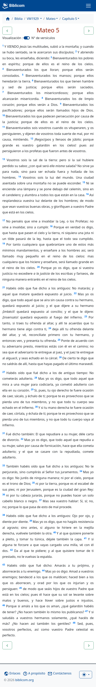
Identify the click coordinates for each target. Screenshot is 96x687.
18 (51, 226)
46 (3, 605)
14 (19, 176)
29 (32, 389)
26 (60, 357)
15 (84, 182)
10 (3, 115)
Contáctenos (59, 673)
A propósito (34, 673)
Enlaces (12, 673)
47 (86, 611)
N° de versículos (43, 38)
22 (75, 293)
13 (3, 159)
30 (36, 406)
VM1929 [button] (33, 18)
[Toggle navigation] (88, 5)
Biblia (18, 18)
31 (3, 433)
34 (81, 471)
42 (11, 550)
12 (31, 138)
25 (59, 339)
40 (54, 532)
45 (20, 588)
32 (22, 439)
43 (3, 564)
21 (3, 287)
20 (38, 267)
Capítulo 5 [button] (69, 18)
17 (3, 220)
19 (3, 243)
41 (85, 538)
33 (3, 465)
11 (3, 127)
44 (43, 570)
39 (30, 520)
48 (74, 622)
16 (87, 194)
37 (40, 500)
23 (85, 316)
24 (49, 328)
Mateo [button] (50, 18)
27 (3, 372)
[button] (7, 31)
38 (3, 515)
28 (36, 377)
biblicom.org (19, 680)
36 (3, 494)
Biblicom (13, 6)
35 (33, 482)
